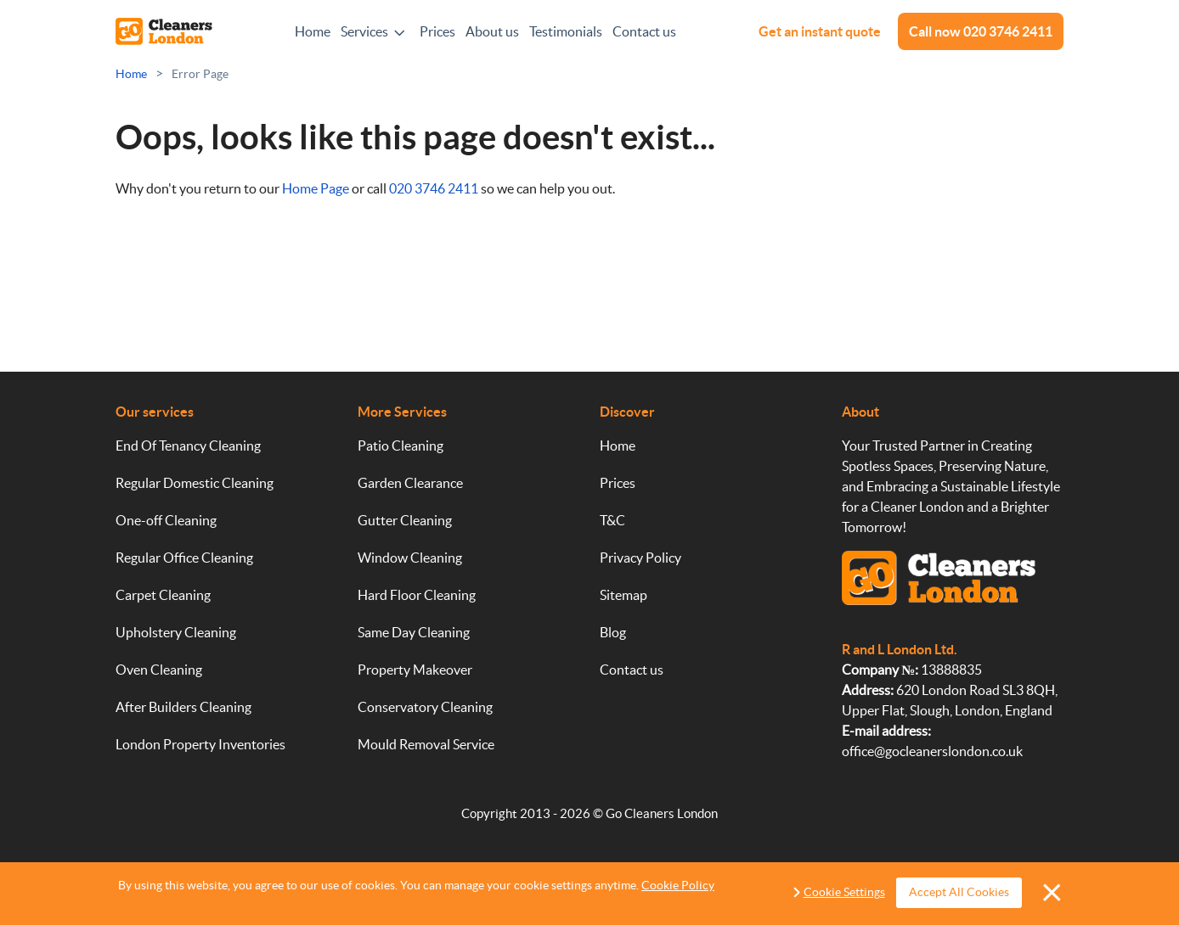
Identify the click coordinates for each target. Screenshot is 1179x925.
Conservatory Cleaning (425, 707)
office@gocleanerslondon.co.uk (932, 751)
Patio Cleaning (400, 445)
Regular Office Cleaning (184, 557)
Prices (437, 31)
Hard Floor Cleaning (417, 595)
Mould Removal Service (426, 744)
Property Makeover (415, 669)
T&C (612, 520)
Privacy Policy (640, 557)
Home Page (315, 188)
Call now (980, 31)
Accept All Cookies (957, 892)
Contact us (644, 31)
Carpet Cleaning (163, 595)
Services (364, 31)
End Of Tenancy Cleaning (188, 445)
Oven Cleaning (159, 669)
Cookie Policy (677, 885)
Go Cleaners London (662, 813)
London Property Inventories (200, 744)
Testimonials (565, 31)
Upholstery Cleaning (176, 632)
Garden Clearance (410, 483)
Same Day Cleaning (414, 632)
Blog (613, 632)
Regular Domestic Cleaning (195, 483)
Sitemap (623, 595)
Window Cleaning (410, 557)
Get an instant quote (820, 31)
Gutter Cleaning (405, 520)
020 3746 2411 (433, 188)
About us (492, 31)
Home (312, 31)
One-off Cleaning (166, 520)
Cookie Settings (844, 892)
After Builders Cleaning (183, 707)
